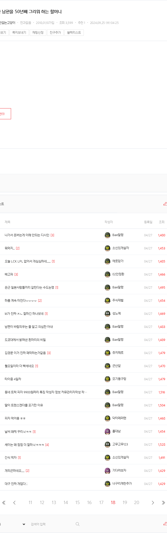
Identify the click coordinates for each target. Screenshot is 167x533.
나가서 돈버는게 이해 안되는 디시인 (27, 235)
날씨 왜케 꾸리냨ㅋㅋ (18, 432)
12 (42, 502)
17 (101, 502)
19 (125, 502)
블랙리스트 (74, 32)
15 (77, 502)
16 (89, 502)
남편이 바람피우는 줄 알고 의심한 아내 (29, 327)
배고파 (9, 274)
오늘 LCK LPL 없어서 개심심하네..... (28, 261)
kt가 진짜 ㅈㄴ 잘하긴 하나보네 (24, 314)
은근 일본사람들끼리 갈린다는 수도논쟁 (29, 287)
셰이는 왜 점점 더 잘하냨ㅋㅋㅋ (24, 445)
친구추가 (55, 32)
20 (136, 502)
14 (66, 502)
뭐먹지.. (10, 248)
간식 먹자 (11, 458)
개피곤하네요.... (14, 471)
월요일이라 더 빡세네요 (19, 366)
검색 (78, 524)
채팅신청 (38, 32)
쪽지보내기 (19, 32)
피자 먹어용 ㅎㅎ (15, 418)
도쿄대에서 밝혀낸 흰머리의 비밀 (25, 340)
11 (30, 502)
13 (54, 502)
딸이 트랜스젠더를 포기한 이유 (24, 405)
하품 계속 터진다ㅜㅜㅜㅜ (21, 300)
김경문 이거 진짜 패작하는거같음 (25, 353)
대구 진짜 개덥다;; (16, 484)
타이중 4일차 (13, 379)
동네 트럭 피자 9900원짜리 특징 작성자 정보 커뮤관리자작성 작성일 (47, 392)
